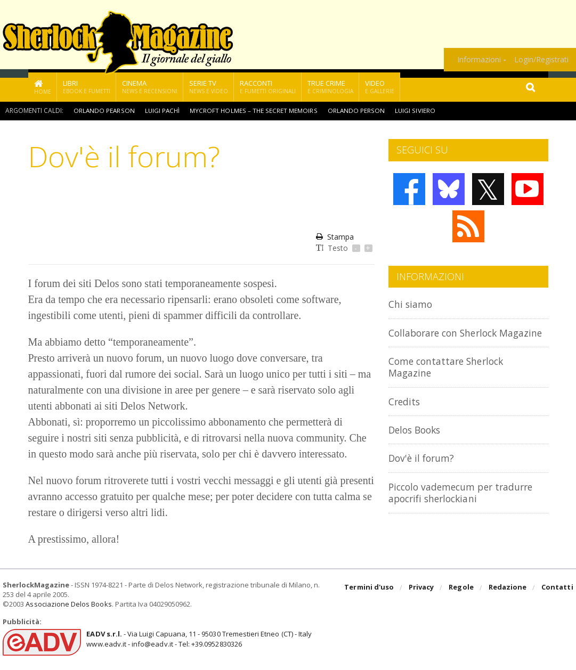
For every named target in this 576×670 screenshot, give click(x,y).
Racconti (268, 86)
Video (379, 86)
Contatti (557, 588)
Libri (86, 86)
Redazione (508, 588)
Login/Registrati (541, 59)
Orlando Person (356, 110)
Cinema (149, 86)
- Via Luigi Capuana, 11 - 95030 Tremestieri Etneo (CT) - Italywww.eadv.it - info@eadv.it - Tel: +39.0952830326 (198, 638)
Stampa (335, 236)
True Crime (330, 86)
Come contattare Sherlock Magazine (451, 378)
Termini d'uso (370, 588)
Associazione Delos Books (68, 604)
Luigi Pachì (163, 110)
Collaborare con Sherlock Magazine (447, 338)
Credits (405, 413)
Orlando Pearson (104, 110)
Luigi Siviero (415, 110)
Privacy (422, 588)
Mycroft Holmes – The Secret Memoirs (254, 110)
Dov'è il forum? (423, 470)
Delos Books (417, 441)
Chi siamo (411, 304)
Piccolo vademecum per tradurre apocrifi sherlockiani (467, 504)
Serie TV (208, 86)
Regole (462, 588)
